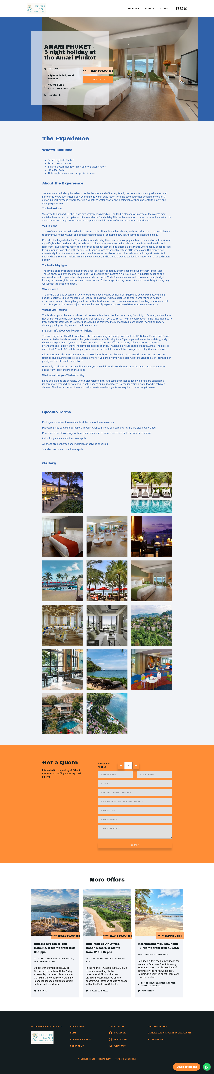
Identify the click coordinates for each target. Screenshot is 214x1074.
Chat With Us (186, 1066)
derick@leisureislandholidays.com (165, 1033)
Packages (133, 8)
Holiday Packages (80, 1039)
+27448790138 (156, 1039)
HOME (73, 1033)
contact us (77, 1046)
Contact (165, 8)
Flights (149, 8)
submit (135, 845)
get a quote (98, 79)
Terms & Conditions (125, 1059)
